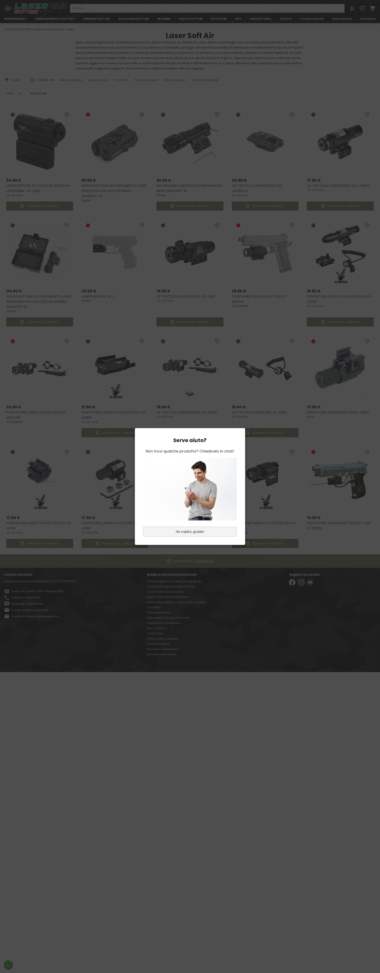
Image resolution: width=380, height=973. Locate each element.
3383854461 (35, 604)
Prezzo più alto (175, 80)
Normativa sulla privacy (162, 649)
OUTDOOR (219, 19)
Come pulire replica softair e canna (171, 586)
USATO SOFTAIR (190, 19)
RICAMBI (163, 19)
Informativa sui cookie (162, 654)
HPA (238, 19)
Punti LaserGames (159, 613)
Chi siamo (368, 19)
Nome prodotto (71, 80)
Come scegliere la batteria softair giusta (174, 581)
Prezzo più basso (146, 80)
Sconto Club (155, 633)
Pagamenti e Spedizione (163, 623)
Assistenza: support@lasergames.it (35, 616)
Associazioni (342, 19)
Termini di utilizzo (158, 644)
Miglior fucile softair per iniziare (168, 597)
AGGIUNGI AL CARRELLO (39, 206)
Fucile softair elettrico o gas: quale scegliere (177, 602)
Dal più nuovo (98, 80)
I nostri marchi (312, 19)
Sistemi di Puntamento (49, 29)
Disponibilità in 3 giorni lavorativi (168, 618)
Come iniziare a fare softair (165, 592)
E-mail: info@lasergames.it (29, 610)
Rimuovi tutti (38, 93)
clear (20, 93)
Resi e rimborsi (157, 628)
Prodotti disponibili (205, 80)
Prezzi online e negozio (162, 639)
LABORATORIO (260, 19)
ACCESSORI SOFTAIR (133, 19)
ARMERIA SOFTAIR (96, 19)
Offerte (286, 19)
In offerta (121, 80)
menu (7, 8)
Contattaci (205, 561)
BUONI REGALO (15, 19)
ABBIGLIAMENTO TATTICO (55, 19)
